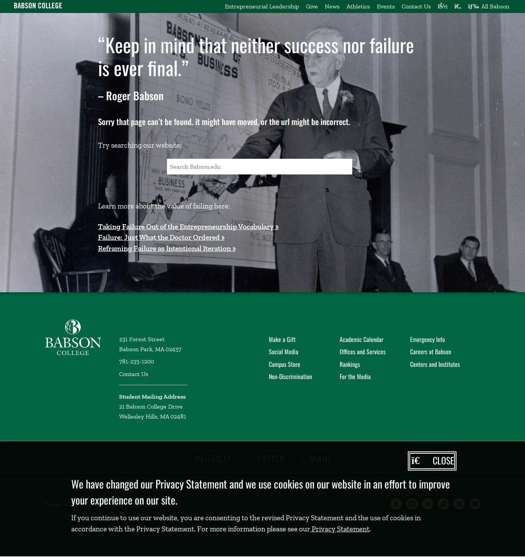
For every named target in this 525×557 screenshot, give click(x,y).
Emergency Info (427, 339)
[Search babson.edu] (458, 6)
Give (312, 6)
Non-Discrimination (290, 376)
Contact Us (416, 6)
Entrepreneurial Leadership (262, 6)
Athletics (358, 6)
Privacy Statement (340, 528)
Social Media (283, 351)
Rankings (350, 364)
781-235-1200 (136, 361)
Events (386, 6)
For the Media (355, 376)
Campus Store (284, 364)
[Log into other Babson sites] (442, 6)
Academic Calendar (361, 339)
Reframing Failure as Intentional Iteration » (167, 248)
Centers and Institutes (435, 364)
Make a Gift (282, 339)
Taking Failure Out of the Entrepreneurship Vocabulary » (188, 226)
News (332, 6)
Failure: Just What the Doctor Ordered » (161, 237)
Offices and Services (363, 351)
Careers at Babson (430, 351)
